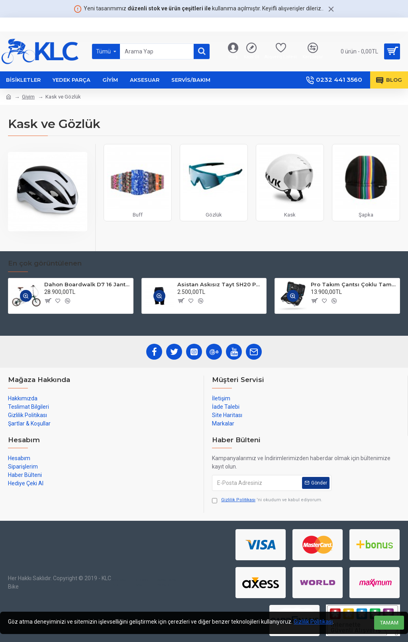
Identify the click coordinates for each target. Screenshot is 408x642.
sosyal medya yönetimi (166, 582)
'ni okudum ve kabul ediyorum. (267, 500)
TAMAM (389, 623)
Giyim (28, 97)
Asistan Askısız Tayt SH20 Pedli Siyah (220, 284)
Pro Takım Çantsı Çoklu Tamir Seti (354, 284)
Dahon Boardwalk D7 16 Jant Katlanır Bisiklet (87, 284)
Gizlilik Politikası (313, 621)
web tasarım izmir (120, 582)
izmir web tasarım (141, 582)
